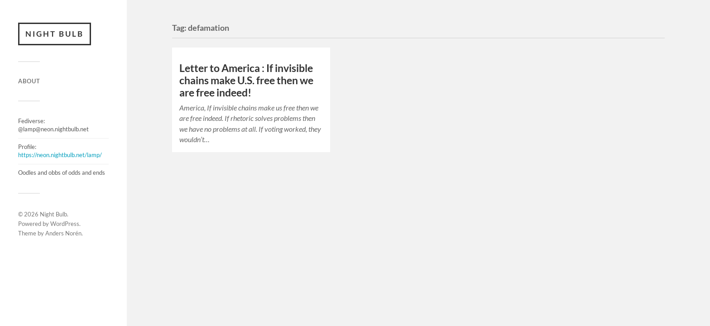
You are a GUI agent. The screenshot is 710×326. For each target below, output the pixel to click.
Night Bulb (54, 33)
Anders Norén (63, 233)
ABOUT (29, 81)
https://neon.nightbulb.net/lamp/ (60, 154)
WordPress (64, 223)
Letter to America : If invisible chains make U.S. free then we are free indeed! (246, 80)
